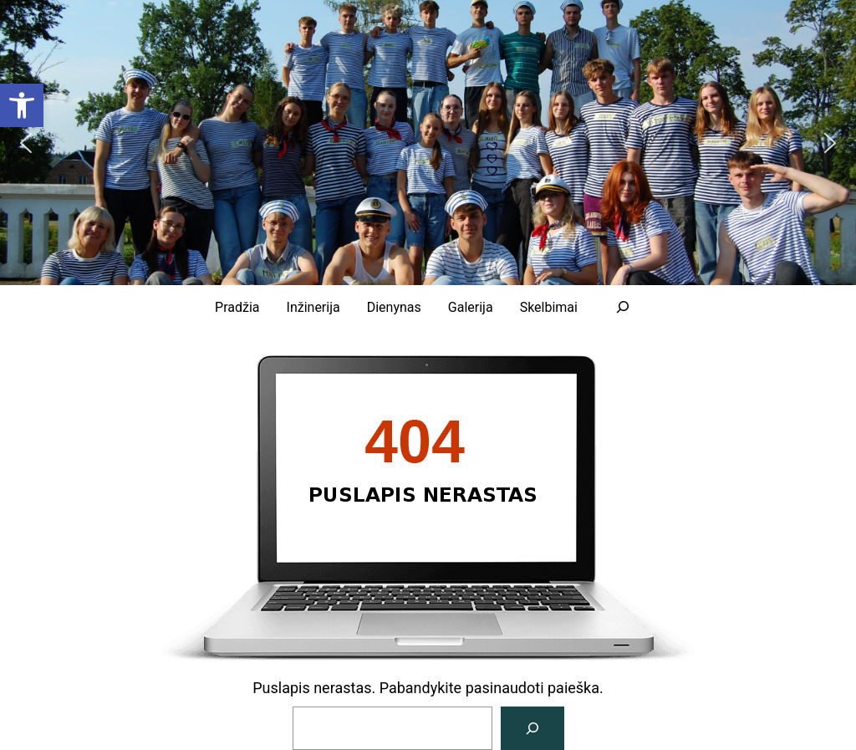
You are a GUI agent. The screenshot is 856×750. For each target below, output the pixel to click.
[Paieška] (532, 728)
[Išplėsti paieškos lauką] (623, 307)
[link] (21, 105)
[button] (26, 143)
